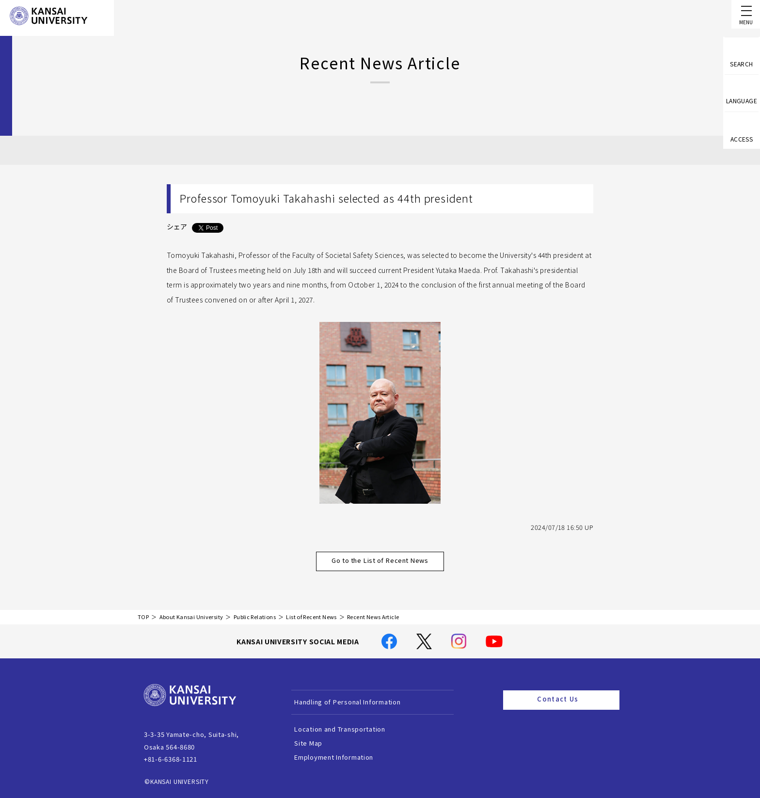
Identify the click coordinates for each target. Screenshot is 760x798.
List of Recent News (311, 617)
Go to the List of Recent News (391, 561)
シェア (177, 226)
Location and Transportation (350, 729)
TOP (143, 617)
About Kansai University (191, 617)
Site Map (319, 743)
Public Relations (255, 617)
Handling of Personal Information (358, 701)
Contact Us (575, 699)
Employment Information (344, 757)
